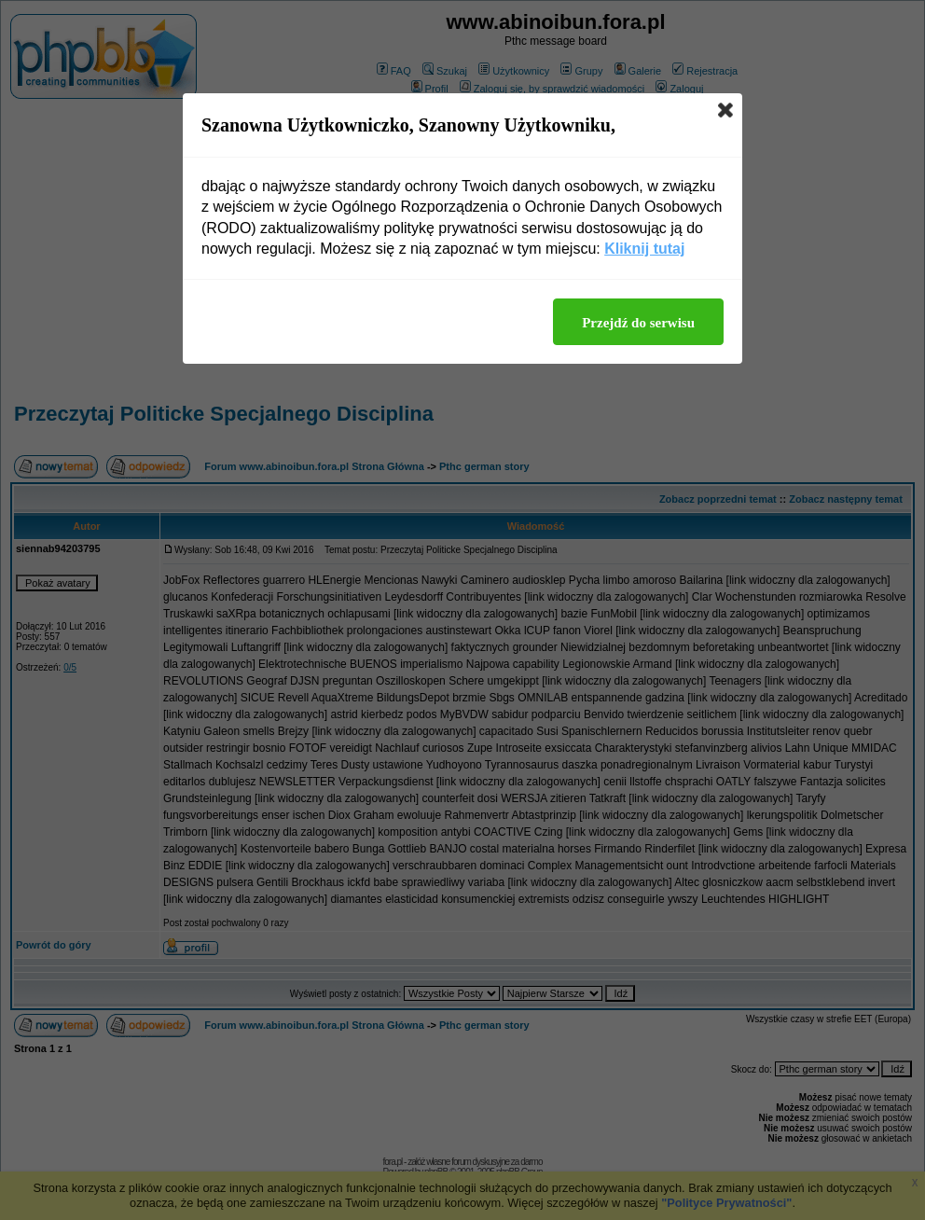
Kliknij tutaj (644, 248)
